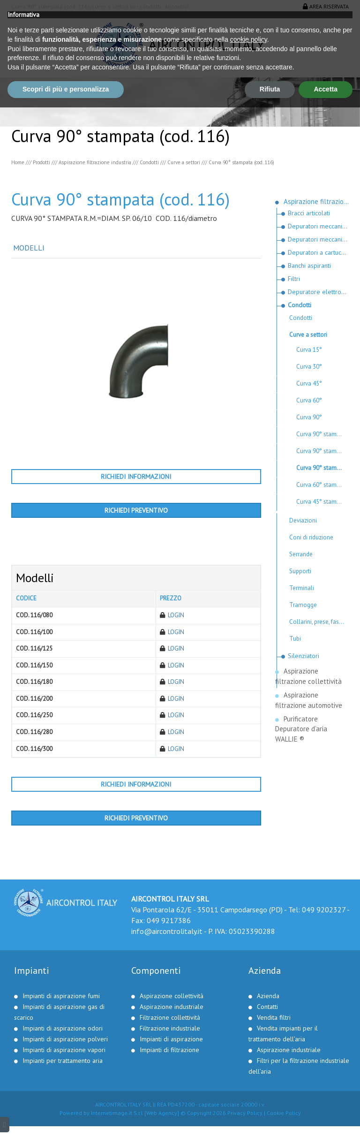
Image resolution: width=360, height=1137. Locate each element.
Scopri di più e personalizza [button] (65, 1118)
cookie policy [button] (248, 1069)
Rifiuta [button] (270, 1118)
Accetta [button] (326, 1118)
